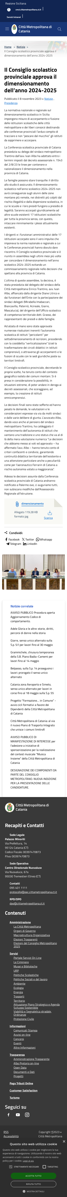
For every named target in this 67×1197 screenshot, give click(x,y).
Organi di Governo (25, 930)
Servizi (14, 953)
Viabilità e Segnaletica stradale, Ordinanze (33, 1013)
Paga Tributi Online (21, 1083)
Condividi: (13, 532)
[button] (26, 1166)
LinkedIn (30, 544)
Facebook (12, 539)
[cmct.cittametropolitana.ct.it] (28, 9)
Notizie (21, 47)
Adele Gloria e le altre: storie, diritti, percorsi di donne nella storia (32, 630)
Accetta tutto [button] (33, 1175)
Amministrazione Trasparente (31, 1059)
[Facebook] (8, 1114)
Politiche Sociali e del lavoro (30, 979)
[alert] (33, 1168)
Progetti (18, 1076)
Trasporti (19, 996)
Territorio (19, 1000)
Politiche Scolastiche (26, 975)
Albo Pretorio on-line (26, 1063)
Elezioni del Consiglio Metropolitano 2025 (35, 945)
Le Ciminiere (21, 962)
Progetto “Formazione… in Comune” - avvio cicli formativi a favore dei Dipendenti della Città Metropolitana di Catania (33, 707)
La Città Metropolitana (27, 926)
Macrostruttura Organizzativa (32, 935)
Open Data (20, 1067)
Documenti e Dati (24, 1071)
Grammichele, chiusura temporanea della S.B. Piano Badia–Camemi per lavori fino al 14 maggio (32, 656)
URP (16, 970)
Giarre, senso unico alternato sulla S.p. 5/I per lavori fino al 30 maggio (32, 642)
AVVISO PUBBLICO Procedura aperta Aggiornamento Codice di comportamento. (33, 616)
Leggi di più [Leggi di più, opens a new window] (28, 1160)
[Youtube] (17, 1114)
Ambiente (19, 983)
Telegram (13, 544)
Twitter (27, 539)
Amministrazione (20, 922)
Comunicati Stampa (25, 1030)
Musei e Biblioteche (25, 966)
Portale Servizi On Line (27, 957)
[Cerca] (59, 29)
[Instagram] (27, 1114)
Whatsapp (44, 539)
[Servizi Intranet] (14, 17)
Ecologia (19, 987)
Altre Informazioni (25, 1047)
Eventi (17, 1043)
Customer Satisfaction (24, 1090)
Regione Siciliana (15, 3)
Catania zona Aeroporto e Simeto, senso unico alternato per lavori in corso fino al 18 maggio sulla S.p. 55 (32, 688)
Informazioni (18, 1026)
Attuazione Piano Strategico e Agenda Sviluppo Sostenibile (37, 1006)
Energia (18, 992)
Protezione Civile (24, 1019)
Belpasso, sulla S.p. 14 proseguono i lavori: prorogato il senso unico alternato (32, 672)
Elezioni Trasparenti (26, 939)
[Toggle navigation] (7, 29)
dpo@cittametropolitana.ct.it (27, 903)
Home (7, 47)
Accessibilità (11, 1136)
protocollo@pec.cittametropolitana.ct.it (33, 892)
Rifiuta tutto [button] (33, 1184)
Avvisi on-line (22, 1034)
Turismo (15, 1097)
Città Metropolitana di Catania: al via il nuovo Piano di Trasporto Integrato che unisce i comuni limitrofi (33, 725)
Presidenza (11, 103)
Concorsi (19, 1039)
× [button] (64, 1141)
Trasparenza (17, 1055)
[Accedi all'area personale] (8, 10)
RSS (6, 1132)
